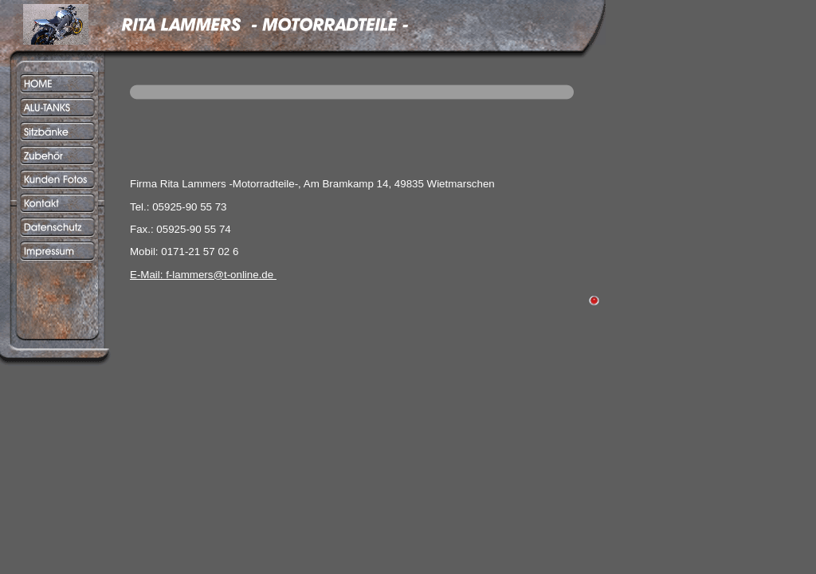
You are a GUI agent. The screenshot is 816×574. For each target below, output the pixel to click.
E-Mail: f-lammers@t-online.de (203, 275)
